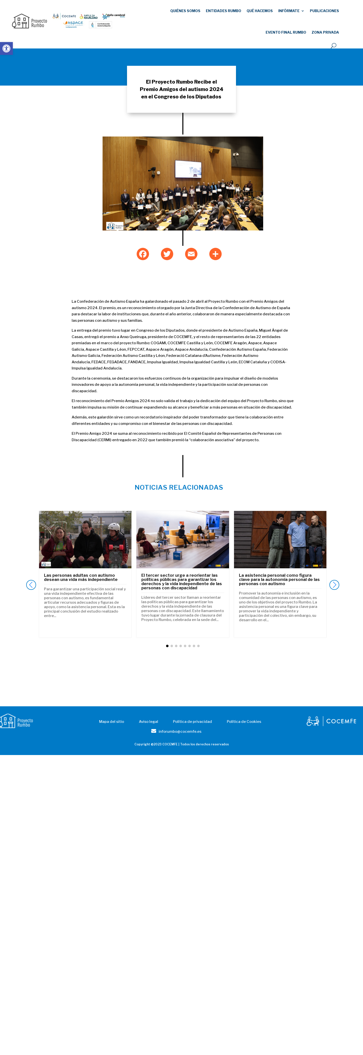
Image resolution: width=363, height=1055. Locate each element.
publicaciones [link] (324, 11)
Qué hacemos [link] (260, 11)
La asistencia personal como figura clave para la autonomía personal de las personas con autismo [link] (279, 579)
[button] (334, 585)
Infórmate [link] (288, 11)
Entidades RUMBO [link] (223, 11)
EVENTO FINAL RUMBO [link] (286, 32)
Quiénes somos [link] (185, 11)
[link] (6, 48)
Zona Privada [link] (325, 32)
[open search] (333, 45)
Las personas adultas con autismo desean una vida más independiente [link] (81, 577)
